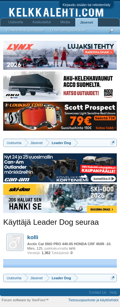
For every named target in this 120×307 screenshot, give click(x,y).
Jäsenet (86, 22)
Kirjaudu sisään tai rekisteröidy (86, 5)
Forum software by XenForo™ (25, 300)
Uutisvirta (15, 22)
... (93, 30)
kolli (32, 237)
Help (113, 292)
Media (65, 22)
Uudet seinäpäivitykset (68, 30)
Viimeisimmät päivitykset (25, 30)
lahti (72, 248)
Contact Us (97, 292)
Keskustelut (42, 22)
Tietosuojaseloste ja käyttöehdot (93, 300)
